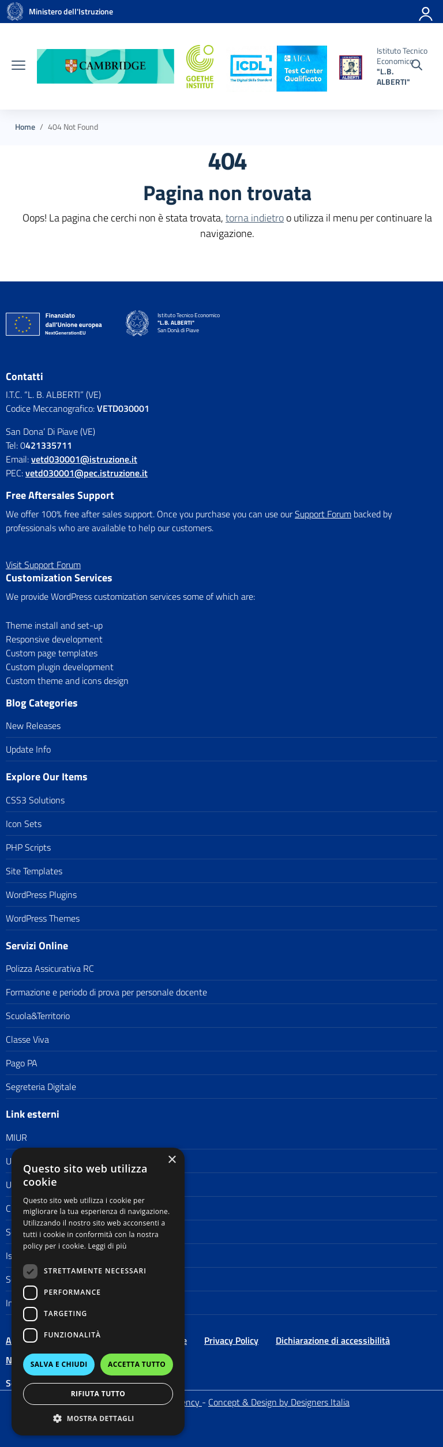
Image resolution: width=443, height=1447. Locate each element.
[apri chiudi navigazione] (18, 66)
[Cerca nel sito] (417, 66)
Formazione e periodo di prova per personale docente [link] (106, 992)
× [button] (171, 1160)
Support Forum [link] (323, 514)
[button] (98, 1418)
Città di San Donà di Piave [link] (55, 1208)
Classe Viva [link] (27, 1039)
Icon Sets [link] (24, 823)
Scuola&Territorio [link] (38, 1016)
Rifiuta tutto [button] (98, 1394)
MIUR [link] (16, 1137)
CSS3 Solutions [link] (35, 800)
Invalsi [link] (18, 1303)
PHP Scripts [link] (28, 847)
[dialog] (98, 1291)
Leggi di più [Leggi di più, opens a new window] (107, 1246)
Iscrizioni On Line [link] (38, 1255)
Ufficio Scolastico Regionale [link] (58, 1161)
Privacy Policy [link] (231, 1340)
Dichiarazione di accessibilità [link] (333, 1340)
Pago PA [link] (21, 1063)
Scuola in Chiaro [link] (36, 1232)
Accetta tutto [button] (137, 1364)
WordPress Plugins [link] (41, 894)
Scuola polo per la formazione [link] (62, 1279)
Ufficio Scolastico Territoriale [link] (59, 1185)
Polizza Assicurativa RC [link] (50, 968)
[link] (15, 11)
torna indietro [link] (255, 217)
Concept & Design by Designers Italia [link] (279, 1402)
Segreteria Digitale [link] (41, 1086)
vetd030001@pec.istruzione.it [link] (86, 473)
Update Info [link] (28, 749)
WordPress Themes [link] (43, 918)
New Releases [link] (33, 725)
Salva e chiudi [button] (59, 1364)
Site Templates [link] (34, 871)
